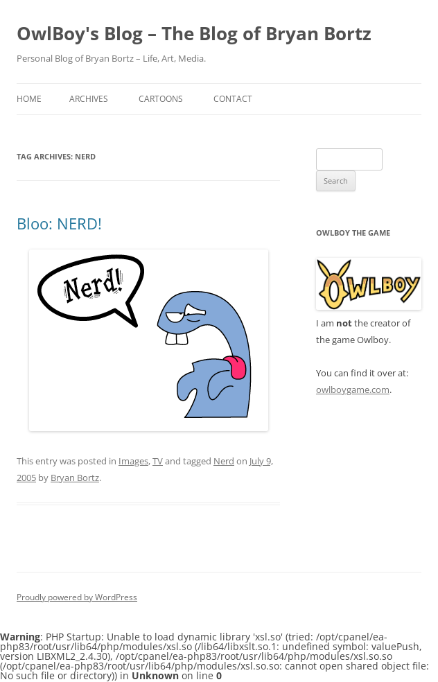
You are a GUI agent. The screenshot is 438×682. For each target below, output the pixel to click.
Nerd (223, 461)
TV (157, 461)
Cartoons (161, 99)
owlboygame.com (352, 389)
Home (29, 99)
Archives (88, 99)
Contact (232, 99)
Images (133, 461)
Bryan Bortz (75, 477)
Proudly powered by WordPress (77, 597)
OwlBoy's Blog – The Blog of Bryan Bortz (194, 33)
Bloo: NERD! (59, 223)
